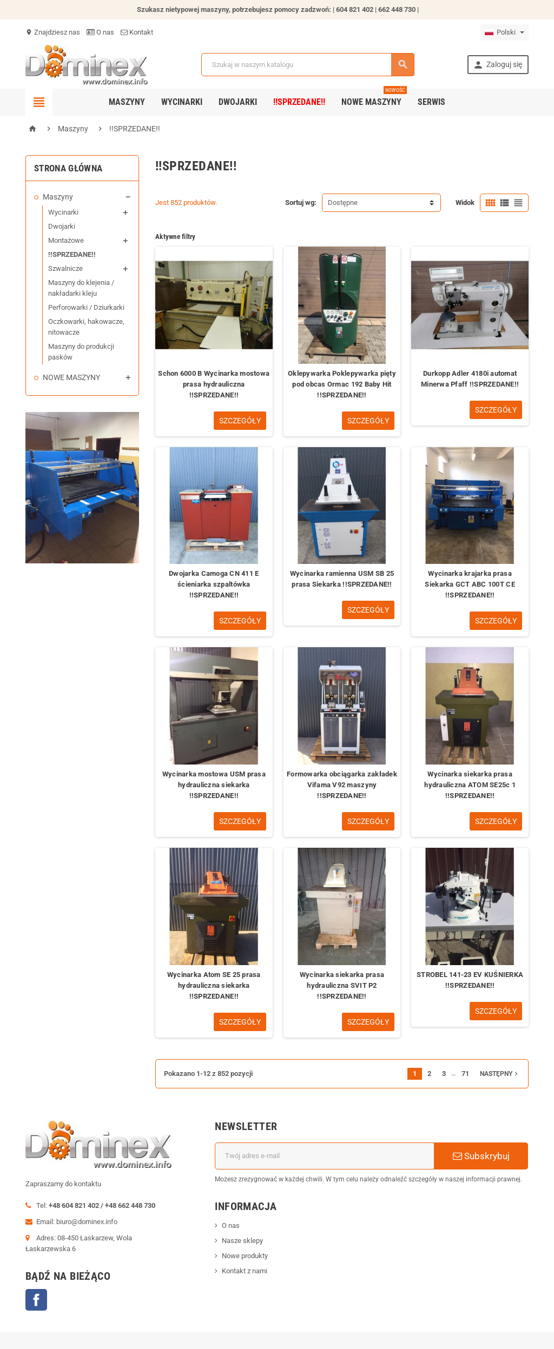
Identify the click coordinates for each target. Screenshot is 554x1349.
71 (465, 1073)
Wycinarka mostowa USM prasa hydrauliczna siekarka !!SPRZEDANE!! (214, 785)
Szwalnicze (65, 268)
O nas (100, 32)
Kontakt (137, 32)
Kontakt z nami (244, 1271)
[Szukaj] (307, 64)
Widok (465, 202)
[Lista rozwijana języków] (504, 32)
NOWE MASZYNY (71, 377)
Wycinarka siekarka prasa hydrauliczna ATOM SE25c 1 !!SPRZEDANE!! (470, 785)
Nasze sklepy (242, 1241)
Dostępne (343, 202)
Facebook (36, 1300)
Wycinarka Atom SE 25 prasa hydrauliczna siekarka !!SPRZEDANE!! (214, 985)
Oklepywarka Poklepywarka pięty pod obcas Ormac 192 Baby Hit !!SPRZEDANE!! (342, 384)
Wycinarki (181, 102)
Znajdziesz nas (52, 32)
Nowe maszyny (374, 98)
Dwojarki (238, 102)
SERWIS (431, 102)
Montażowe (66, 240)
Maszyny (127, 102)
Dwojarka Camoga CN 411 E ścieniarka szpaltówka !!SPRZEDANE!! (214, 584)
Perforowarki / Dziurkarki (86, 307)
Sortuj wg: (300, 202)
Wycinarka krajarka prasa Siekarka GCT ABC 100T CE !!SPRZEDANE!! (470, 584)
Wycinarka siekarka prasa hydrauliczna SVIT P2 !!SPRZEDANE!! (342, 985)
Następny (500, 1074)
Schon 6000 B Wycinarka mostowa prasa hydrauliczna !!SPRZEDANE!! (213, 384)
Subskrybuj (481, 1156)
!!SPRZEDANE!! (299, 102)
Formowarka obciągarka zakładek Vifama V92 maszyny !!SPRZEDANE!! (342, 785)
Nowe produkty (245, 1256)
